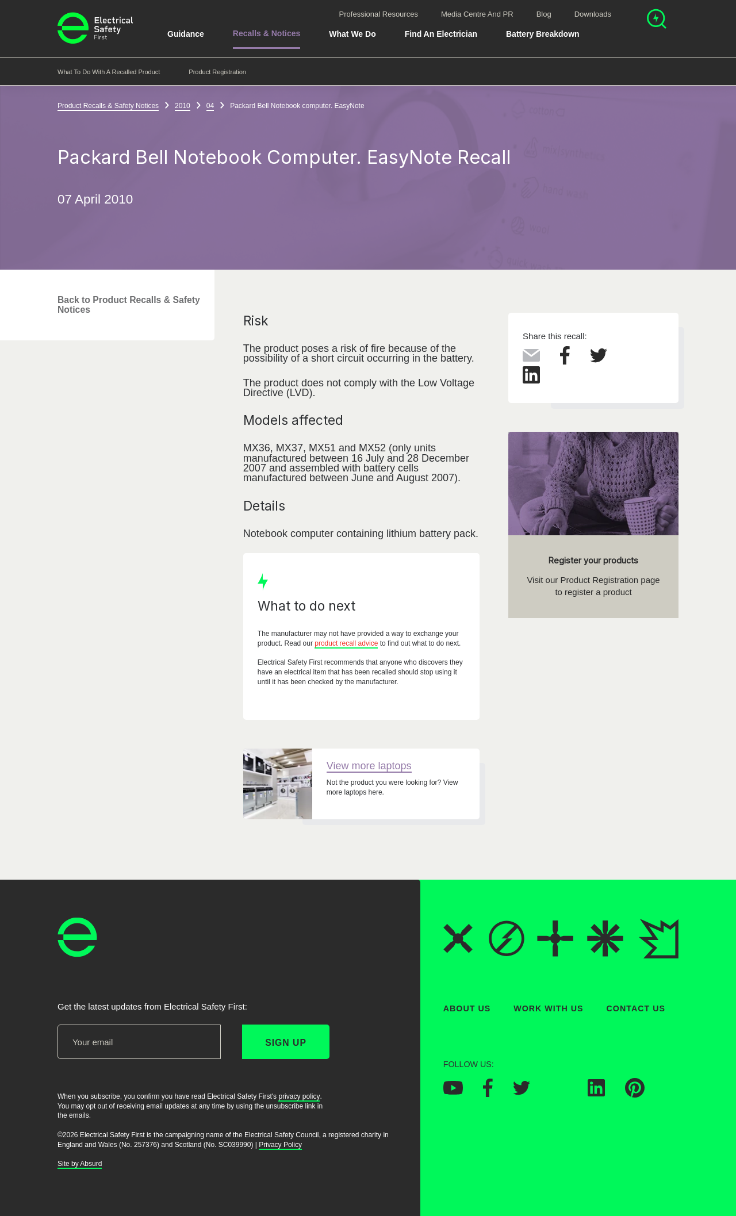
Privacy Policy (280, 1145)
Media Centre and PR (477, 14)
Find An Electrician (441, 34)
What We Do (352, 34)
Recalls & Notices (267, 33)
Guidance (185, 34)
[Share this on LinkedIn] (531, 380)
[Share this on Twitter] (598, 359)
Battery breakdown (543, 34)
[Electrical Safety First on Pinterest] (635, 1094)
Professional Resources (378, 14)
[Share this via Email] (531, 358)
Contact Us (636, 1008)
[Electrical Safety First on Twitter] (521, 1092)
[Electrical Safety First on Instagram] (559, 1093)
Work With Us (548, 1008)
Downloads (592, 14)
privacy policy (299, 1096)
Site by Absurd (79, 1164)
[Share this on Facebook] (565, 361)
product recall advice (346, 643)
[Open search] (656, 20)
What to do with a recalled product (108, 71)
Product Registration (217, 71)
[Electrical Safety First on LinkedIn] (596, 1093)
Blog (543, 14)
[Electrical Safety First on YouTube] (453, 1091)
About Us (467, 1008)
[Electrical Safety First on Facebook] (488, 1093)
